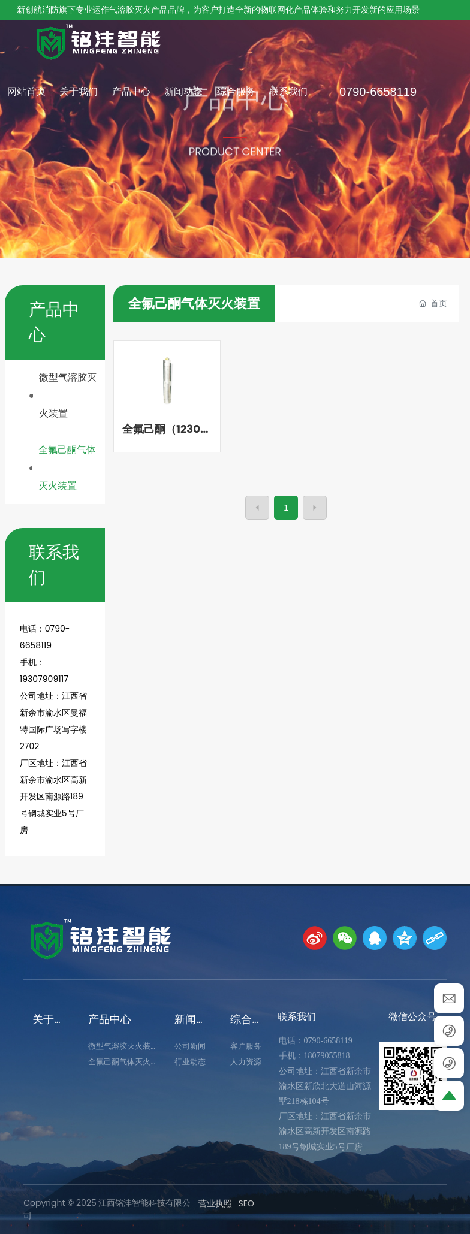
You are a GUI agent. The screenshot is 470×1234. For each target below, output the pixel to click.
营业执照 (215, 1203)
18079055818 (327, 1055)
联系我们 (297, 1017)
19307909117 (44, 679)
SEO (246, 1203)
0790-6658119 (378, 91)
